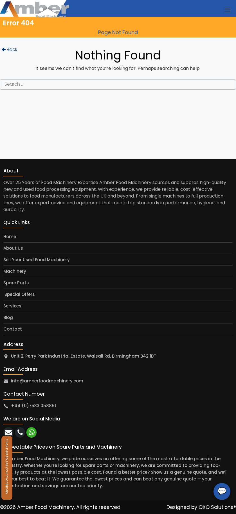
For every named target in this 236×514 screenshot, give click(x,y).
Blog (8, 317)
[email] (8, 432)
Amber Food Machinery (45, 507)
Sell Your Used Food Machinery (36, 260)
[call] (20, 432)
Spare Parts (16, 283)
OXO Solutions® (217, 507)
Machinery (14, 271)
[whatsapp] (31, 432)
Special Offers (19, 294)
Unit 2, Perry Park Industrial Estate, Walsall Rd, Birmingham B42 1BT (83, 356)
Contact (12, 329)
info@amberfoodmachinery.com (47, 381)
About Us (13, 248)
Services (12, 306)
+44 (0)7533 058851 (33, 406)
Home (9, 237)
